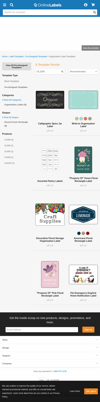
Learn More (75, 391)
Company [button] (7, 363)
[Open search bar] (11, 5)
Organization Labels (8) (15, 105)
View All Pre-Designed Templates (16, 66)
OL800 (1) (8, 157)
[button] (4, 5)
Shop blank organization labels (29, 39)
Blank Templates (11, 81)
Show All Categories (11, 100)
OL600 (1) (8, 151)
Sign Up (88, 330)
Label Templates (16, 56)
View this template (91, 48)
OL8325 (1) (9, 163)
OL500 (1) (8, 145)
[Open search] (94, 12)
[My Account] (85, 5)
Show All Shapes (10, 117)
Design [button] (5, 348)
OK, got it (91, 391)
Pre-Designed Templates (36, 56)
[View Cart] (93, 5)
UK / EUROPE (53, 380)
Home (4, 56)
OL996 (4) (8, 140)
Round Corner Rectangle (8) (16, 124)
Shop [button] (4, 340)
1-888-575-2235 (60, 371)
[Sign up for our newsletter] (42, 329)
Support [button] (6, 356)
